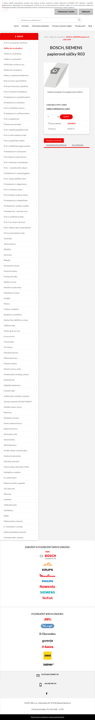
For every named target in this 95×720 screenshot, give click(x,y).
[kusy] (51, 116)
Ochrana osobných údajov (62, 26)
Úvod (46, 37)
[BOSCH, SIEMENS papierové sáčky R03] (56, 63)
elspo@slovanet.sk (47, 675)
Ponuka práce (80, 26)
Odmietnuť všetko (66, 11)
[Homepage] (9, 26)
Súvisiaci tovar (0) (53, 140)
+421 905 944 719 (47, 685)
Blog (90, 26)
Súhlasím (86, 11)
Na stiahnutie (77, 145)
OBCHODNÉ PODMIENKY (40, 26)
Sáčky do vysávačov (57, 37)
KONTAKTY (25, 26)
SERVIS (16, 26)
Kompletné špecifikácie (56, 145)
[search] (79, 20)
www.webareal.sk (56, 717)
